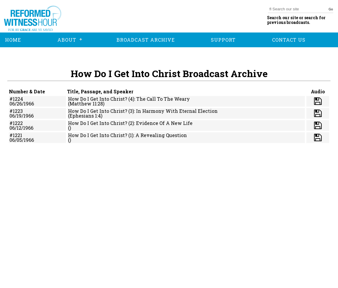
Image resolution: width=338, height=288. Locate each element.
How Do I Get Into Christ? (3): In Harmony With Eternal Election (143, 111)
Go (331, 9)
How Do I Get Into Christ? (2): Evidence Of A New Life (130, 123)
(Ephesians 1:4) (85, 116)
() (69, 128)
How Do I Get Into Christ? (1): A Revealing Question (127, 135)
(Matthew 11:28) (86, 103)
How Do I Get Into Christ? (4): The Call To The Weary (129, 99)
